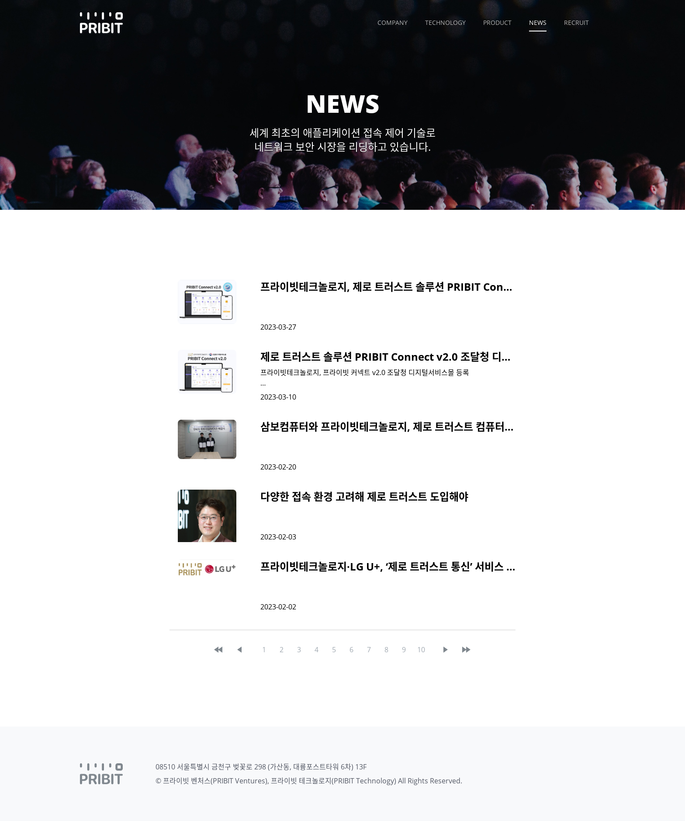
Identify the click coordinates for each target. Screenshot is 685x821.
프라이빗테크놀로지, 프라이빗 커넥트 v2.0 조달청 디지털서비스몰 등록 (364, 372)
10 (421, 649)
